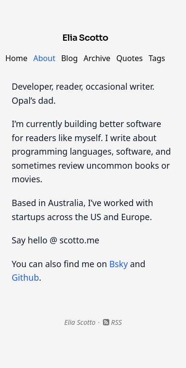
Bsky (118, 264)
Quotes (129, 58)
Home (16, 58)
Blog (69, 58)
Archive (97, 58)
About (44, 58)
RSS (112, 322)
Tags (157, 58)
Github (25, 277)
